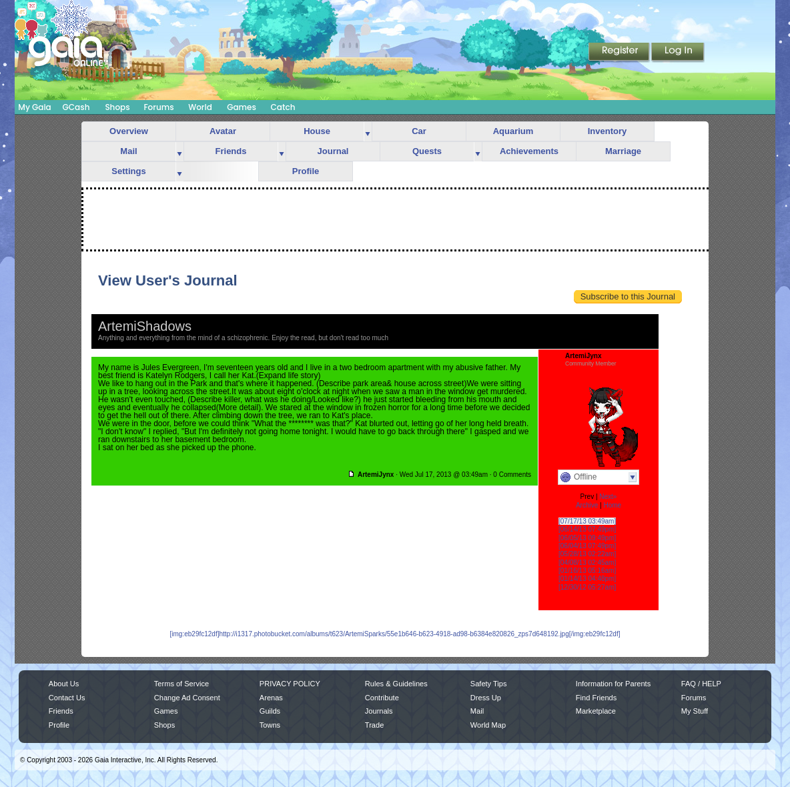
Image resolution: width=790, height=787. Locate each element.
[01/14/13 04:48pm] (587, 578)
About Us (64, 684)
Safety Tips (488, 684)
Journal (333, 151)
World (200, 107)
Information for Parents (613, 684)
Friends (231, 151)
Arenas (271, 698)
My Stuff (694, 711)
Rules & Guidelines (396, 684)
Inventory (607, 131)
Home (612, 505)
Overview (128, 131)
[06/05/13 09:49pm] (587, 538)
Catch (283, 107)
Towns (270, 725)
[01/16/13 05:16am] (587, 570)
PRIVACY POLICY (290, 684)
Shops (117, 107)
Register (619, 53)
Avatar (223, 131)
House (317, 131)
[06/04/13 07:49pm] (587, 546)
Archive (587, 505)
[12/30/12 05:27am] (587, 587)
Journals (379, 711)
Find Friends (596, 698)
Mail (128, 151)
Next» (608, 496)
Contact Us (67, 698)
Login (678, 53)
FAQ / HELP (701, 684)
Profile (305, 171)
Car (419, 131)
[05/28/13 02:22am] (587, 554)
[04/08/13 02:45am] (587, 562)
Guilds (270, 711)
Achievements (529, 151)
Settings (128, 171)
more (368, 131)
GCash (76, 107)
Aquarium (513, 131)
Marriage (623, 151)
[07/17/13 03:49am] (587, 521)
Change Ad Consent (187, 698)
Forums (158, 107)
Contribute (382, 698)
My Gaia (34, 107)
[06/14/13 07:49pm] (587, 529)
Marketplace (596, 711)
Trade (374, 725)
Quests (427, 151)
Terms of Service (181, 684)
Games (241, 107)
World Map (488, 725)
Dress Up (485, 698)
